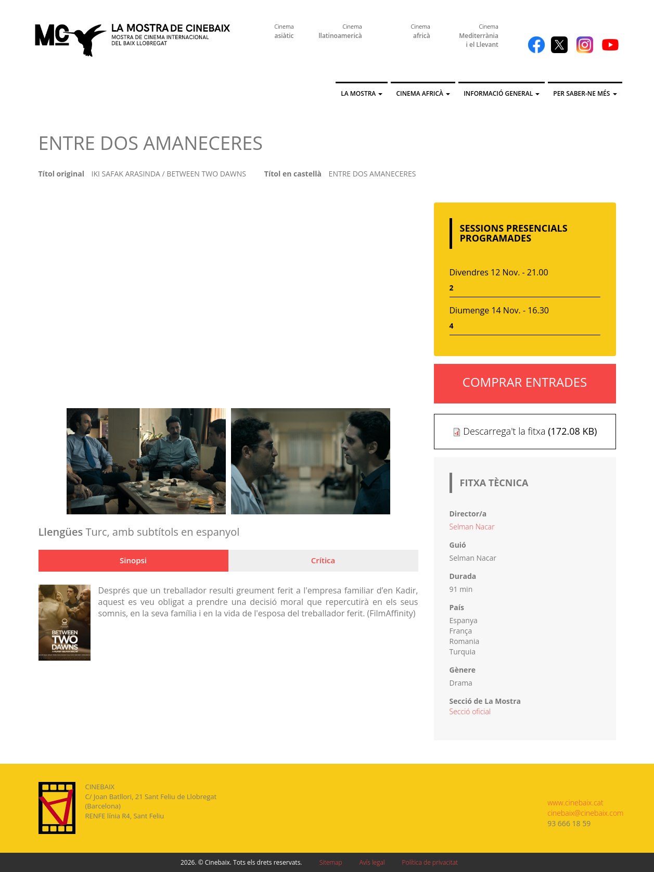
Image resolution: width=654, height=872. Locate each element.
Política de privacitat (430, 862)
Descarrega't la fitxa (504, 431)
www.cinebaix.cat (575, 802)
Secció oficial (470, 711)
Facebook (536, 44)
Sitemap (330, 862)
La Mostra (361, 93)
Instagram (584, 44)
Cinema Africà (423, 93)
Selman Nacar (472, 527)
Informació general (502, 93)
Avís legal (372, 862)
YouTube (610, 44)
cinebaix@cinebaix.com (585, 813)
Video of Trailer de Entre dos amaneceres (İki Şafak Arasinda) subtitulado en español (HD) (228, 296)
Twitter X (559, 44)
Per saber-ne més (585, 93)
